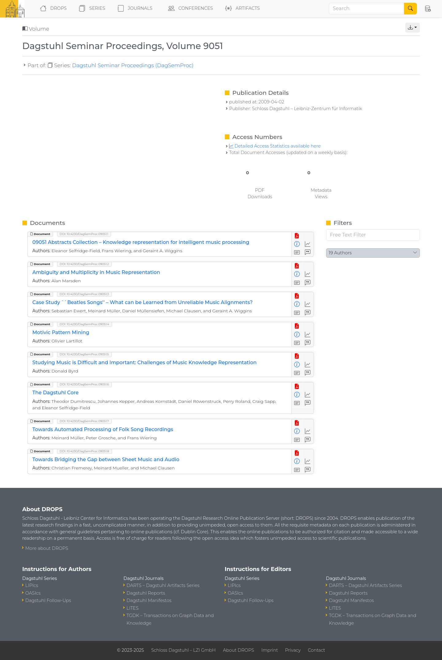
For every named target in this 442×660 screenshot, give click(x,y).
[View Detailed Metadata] (297, 244)
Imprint (269, 650)
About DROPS (238, 650)
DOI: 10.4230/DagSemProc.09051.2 (84, 264)
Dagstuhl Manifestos (149, 600)
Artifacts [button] (241, 8)
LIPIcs (31, 585)
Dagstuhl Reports (146, 593)
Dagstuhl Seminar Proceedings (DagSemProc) (133, 65)
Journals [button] (133, 8)
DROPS (52, 8)
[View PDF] (297, 236)
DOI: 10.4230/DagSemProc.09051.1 (84, 234)
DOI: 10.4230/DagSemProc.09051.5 (84, 354)
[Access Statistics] (307, 244)
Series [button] (90, 8)
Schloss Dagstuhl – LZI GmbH (183, 650)
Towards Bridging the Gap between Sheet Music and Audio (106, 459)
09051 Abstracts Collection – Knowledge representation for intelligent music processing (141, 242)
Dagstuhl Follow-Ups (48, 600)
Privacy (293, 650)
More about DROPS (46, 548)
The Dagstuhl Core (56, 393)
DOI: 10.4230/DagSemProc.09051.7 (84, 421)
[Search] (366, 8)
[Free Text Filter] (373, 235)
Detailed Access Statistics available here (275, 146)
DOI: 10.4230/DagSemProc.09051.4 (84, 324)
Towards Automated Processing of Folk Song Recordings (103, 429)
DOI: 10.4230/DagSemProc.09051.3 (84, 294)
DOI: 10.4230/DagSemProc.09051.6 (84, 384)
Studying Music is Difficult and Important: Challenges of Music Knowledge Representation (145, 362)
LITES (133, 608)
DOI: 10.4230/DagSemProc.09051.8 (84, 451)
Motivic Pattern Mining (61, 332)
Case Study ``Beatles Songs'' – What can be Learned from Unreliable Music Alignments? (143, 302)
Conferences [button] (189, 8)
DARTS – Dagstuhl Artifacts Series (163, 585)
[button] (427, 8)
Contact (316, 650)
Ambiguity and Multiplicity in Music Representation (96, 272)
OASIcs (33, 593)
